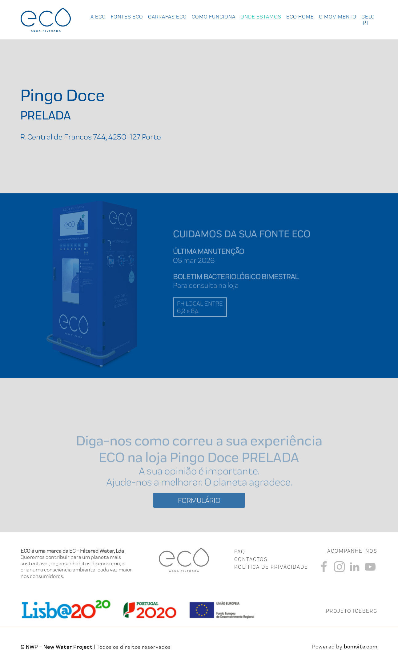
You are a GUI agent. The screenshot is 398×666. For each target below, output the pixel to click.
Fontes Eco (127, 17)
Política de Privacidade (271, 567)
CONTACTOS (251, 559)
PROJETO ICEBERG (351, 611)
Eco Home (300, 17)
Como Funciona (213, 17)
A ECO (98, 17)
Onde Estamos (260, 17)
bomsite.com (360, 647)
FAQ (239, 551)
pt (366, 23)
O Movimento (337, 17)
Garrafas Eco (167, 17)
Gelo (368, 17)
